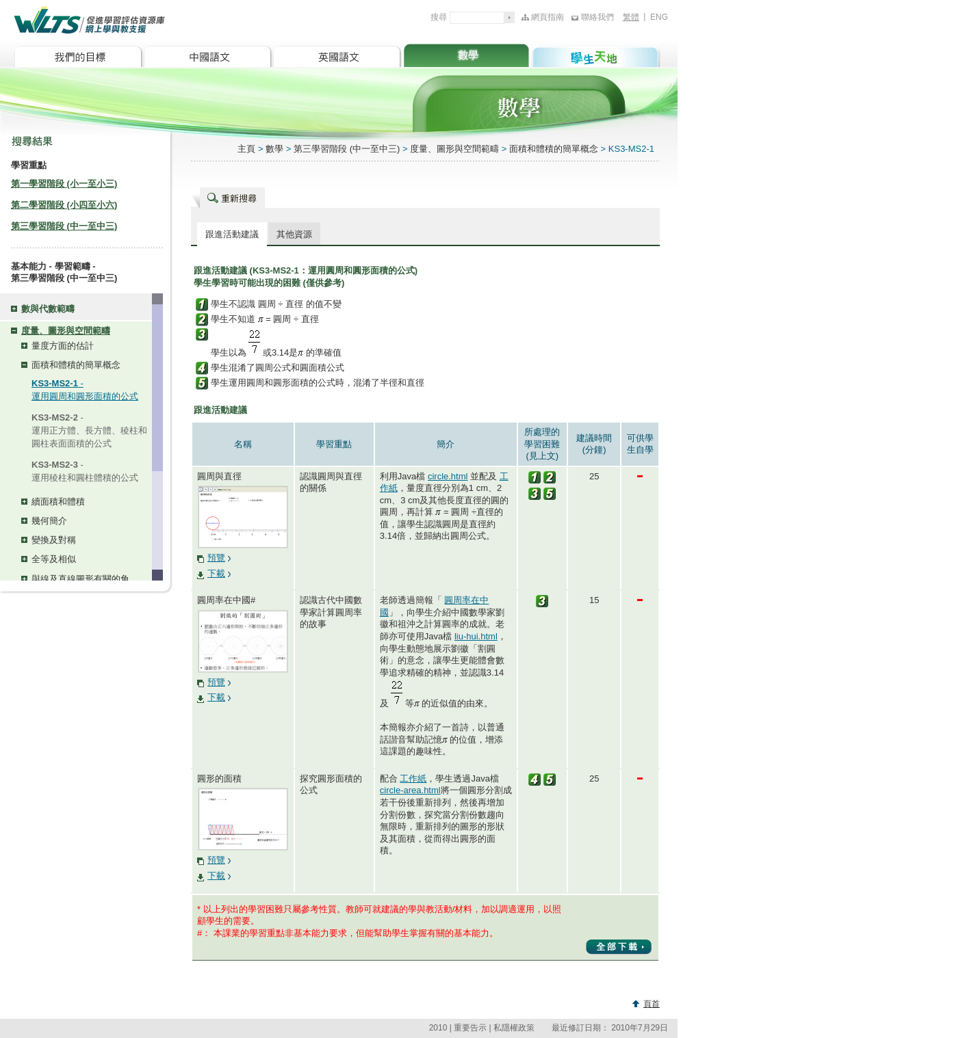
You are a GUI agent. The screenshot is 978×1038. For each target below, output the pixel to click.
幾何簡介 (49, 521)
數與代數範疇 (48, 309)
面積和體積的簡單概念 (75, 365)
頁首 (651, 1004)
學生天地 (595, 54)
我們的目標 (78, 54)
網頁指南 (547, 17)
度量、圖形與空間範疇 (65, 330)
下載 (216, 573)
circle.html (448, 476)
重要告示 (470, 1028)
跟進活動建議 (232, 234)
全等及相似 (53, 559)
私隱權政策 (514, 1028)
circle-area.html (410, 790)
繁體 (631, 17)
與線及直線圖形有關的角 (80, 579)
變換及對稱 (53, 540)
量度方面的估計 (62, 346)
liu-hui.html (476, 636)
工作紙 (413, 778)
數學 (466, 54)
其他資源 (294, 234)
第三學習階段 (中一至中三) (348, 149)
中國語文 (207, 54)
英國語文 (337, 54)
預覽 (216, 558)
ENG (659, 17)
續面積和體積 (58, 501)
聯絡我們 (597, 17)
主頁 (246, 149)
